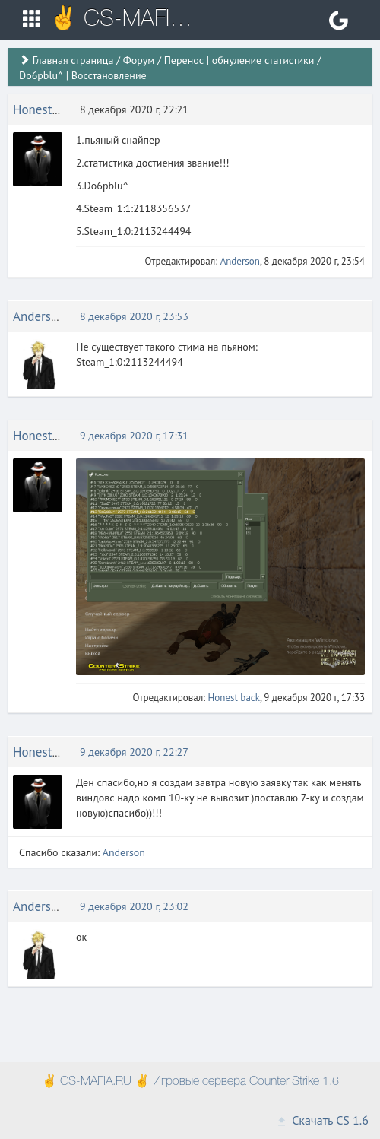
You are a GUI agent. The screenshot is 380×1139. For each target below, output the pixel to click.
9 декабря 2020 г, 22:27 (134, 752)
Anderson (240, 261)
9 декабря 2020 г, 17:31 (134, 436)
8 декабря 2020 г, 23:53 (134, 316)
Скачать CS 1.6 (322, 1120)
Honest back (47, 109)
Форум (138, 60)
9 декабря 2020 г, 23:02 (134, 906)
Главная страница (73, 60)
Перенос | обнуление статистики (239, 60)
